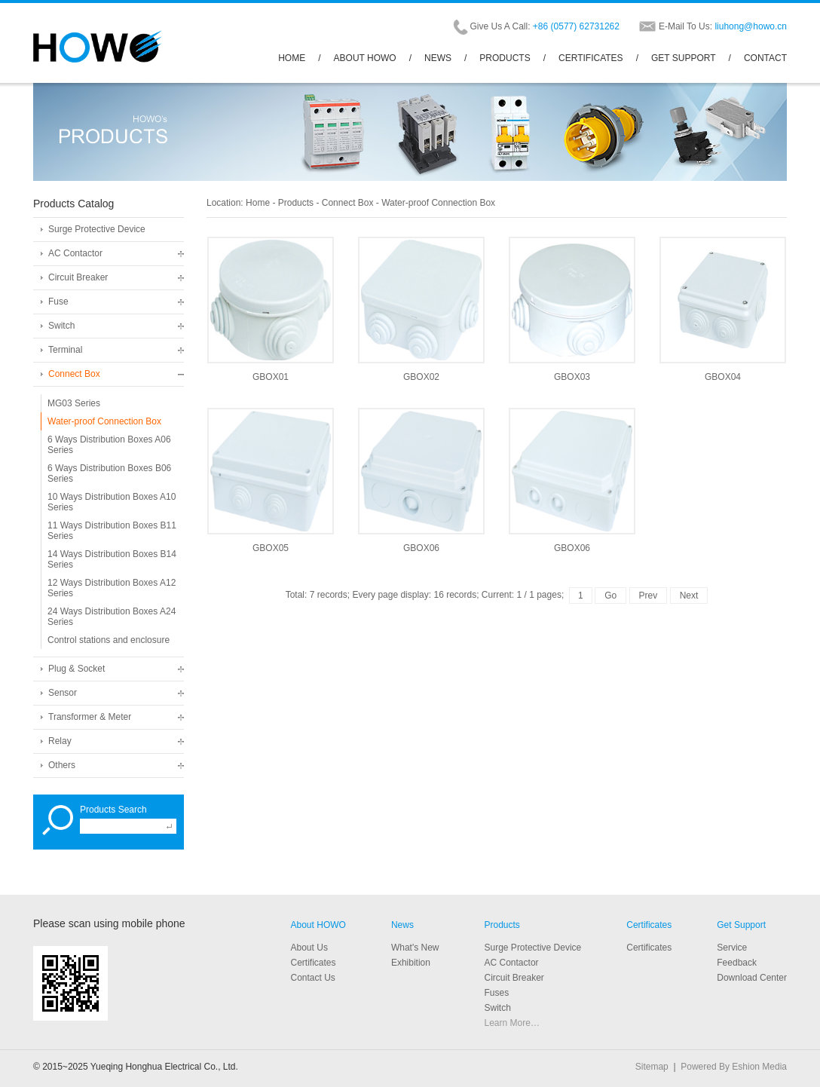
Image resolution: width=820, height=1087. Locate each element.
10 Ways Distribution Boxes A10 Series (111, 502)
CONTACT (765, 58)
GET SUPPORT (683, 58)
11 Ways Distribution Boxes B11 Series (111, 530)
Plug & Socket (76, 668)
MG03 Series (73, 403)
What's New (415, 947)
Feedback (737, 962)
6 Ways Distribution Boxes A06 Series (109, 444)
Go (610, 595)
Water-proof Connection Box (104, 421)
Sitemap (652, 1066)
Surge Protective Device (96, 229)
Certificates (649, 925)
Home (258, 202)
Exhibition (410, 962)
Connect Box (74, 374)
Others (61, 765)
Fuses (497, 992)
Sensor (62, 692)
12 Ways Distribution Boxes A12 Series (111, 588)
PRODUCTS (504, 58)
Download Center (752, 977)
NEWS (437, 58)
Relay (60, 741)
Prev (648, 595)
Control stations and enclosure (108, 640)
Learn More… (512, 1023)
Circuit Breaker (78, 277)
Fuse (58, 301)
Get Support (741, 925)
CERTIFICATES (590, 58)
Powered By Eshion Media (734, 1066)
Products (296, 202)
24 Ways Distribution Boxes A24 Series (111, 616)
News (402, 925)
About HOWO (318, 925)
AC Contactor (75, 253)
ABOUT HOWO (365, 58)
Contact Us (313, 977)
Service (732, 947)
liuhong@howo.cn (750, 26)
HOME (291, 58)
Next (689, 595)
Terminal (65, 349)
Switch (61, 325)
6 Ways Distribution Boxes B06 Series (109, 473)
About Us (309, 947)
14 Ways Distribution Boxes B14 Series (111, 559)
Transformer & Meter (89, 717)
